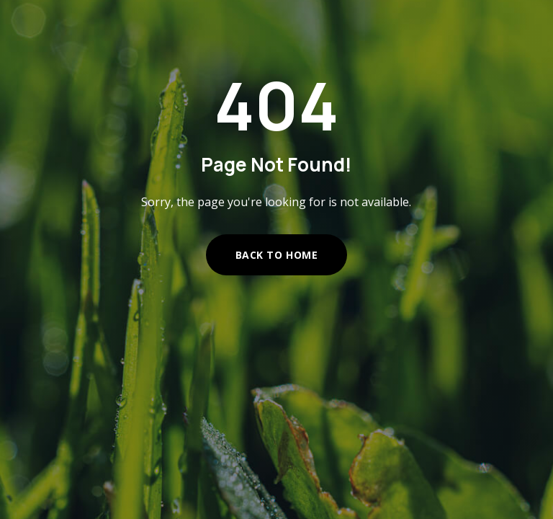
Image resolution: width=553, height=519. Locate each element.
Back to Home (276, 255)
